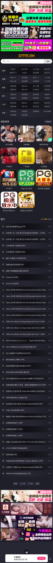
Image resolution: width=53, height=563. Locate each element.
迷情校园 (13, 106)
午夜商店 (25, 111)
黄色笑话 (36, 106)
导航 (3, 113)
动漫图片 (47, 94)
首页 (15, 484)
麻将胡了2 (13, 73)
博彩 (3, 70)
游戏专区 (47, 69)
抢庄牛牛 (47, 73)
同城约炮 (13, 111)
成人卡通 (36, 86)
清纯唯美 (25, 98)
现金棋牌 (36, 73)
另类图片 (47, 98)
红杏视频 (13, 115)
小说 (3, 104)
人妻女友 (36, 103)
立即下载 (41, 558)
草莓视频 (36, 111)
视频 (3, 79)
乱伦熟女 (36, 90)
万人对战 (36, 69)
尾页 (37, 484)
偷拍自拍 (25, 86)
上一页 (22, 484)
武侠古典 (47, 103)
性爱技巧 (47, 106)
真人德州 (25, 69)
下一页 (30, 484)
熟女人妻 (13, 81)
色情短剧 (25, 115)
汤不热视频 (47, 111)
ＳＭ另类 (47, 81)
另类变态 (47, 90)
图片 (3, 96)
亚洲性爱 (13, 86)
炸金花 (24, 73)
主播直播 (36, 81)
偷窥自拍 (13, 94)
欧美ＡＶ (36, 78)
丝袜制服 (25, 81)
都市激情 (13, 103)
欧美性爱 (47, 86)
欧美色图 (36, 94)
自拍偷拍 (25, 78)
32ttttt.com (26, 56)
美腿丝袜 (13, 98)
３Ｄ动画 (47, 78)
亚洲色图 (25, 94)
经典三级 (25, 90)
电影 (3, 87)
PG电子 (13, 69)
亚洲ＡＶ (13, 78)
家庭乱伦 (25, 103)
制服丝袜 (13, 90)
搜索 (48, 61)
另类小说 (25, 106)
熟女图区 (36, 98)
